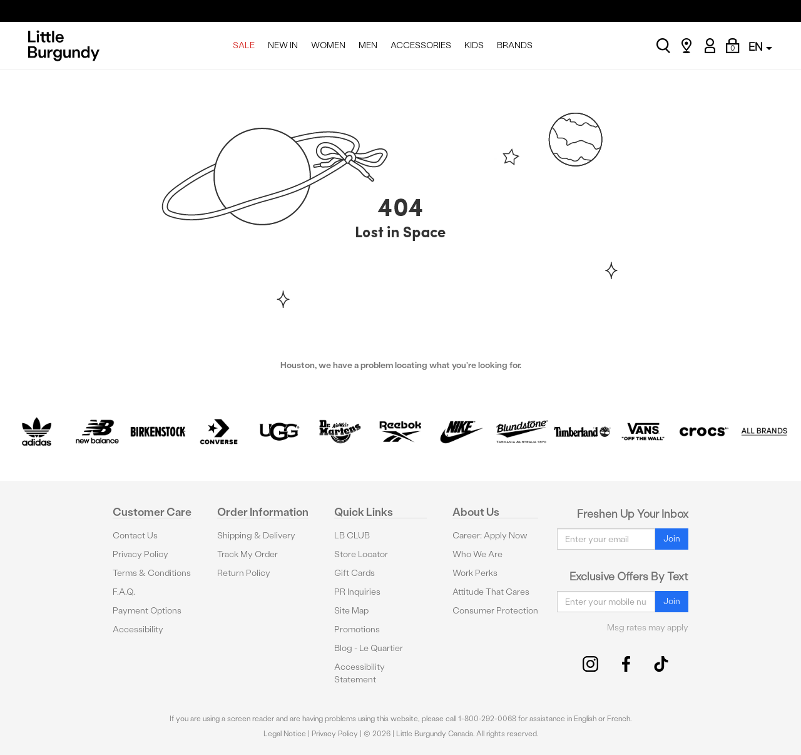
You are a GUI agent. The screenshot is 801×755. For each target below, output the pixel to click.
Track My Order (247, 554)
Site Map (351, 610)
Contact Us (135, 535)
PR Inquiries (357, 592)
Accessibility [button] (138, 629)
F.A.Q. (124, 592)
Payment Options (147, 610)
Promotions (357, 629)
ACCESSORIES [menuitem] (420, 45)
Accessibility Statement (359, 673)
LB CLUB (352, 535)
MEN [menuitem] (368, 45)
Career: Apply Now (490, 535)
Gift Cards (354, 573)
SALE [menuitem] (244, 45)
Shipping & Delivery (256, 535)
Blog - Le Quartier (368, 648)
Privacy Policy (140, 554)
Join (671, 538)
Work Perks (474, 573)
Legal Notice (284, 733)
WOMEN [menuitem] (328, 45)
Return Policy (243, 573)
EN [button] (760, 46)
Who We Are (477, 554)
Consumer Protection (495, 610)
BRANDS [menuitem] (515, 45)
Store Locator (361, 554)
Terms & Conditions (152, 573)
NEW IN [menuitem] (283, 45)
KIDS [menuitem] (474, 45)
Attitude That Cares (490, 592)
